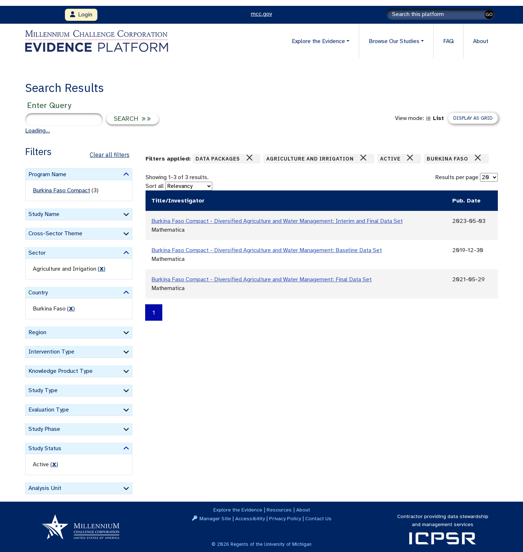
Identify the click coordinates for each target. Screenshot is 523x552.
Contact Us (318, 518)
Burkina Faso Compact (61, 190)
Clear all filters (109, 154)
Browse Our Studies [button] (394, 41)
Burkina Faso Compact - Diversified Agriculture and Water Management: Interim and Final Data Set (277, 221)
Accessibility (250, 518)
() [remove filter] (101, 269)
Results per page (457, 177)
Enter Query (49, 105)
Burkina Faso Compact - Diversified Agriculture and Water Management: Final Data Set (261, 279)
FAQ (448, 41)
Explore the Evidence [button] (318, 41)
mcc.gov (261, 14)
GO (489, 14)
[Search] (440, 14)
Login (81, 14)
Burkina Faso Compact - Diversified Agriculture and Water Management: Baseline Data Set (266, 250)
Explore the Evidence (237, 509)
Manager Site (215, 518)
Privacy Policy (285, 518)
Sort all (155, 186)
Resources (279, 509)
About (480, 41)
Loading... (37, 130)
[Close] (249, 158)
